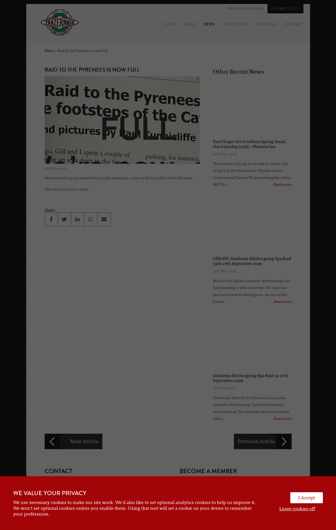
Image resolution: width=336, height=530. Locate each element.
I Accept (306, 498)
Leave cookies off (297, 509)
